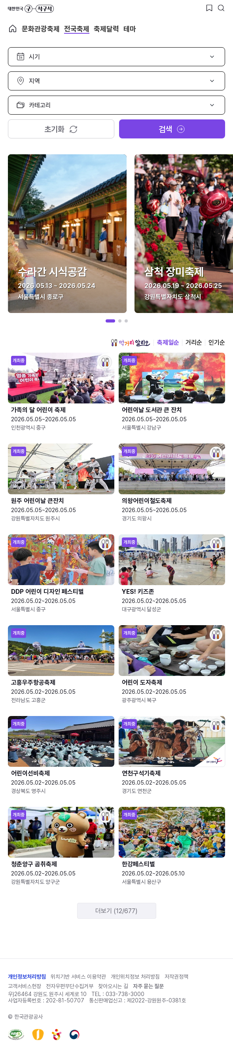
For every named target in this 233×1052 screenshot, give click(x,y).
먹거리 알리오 (130, 343)
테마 (129, 29)
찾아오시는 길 (113, 986)
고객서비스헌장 (24, 986)
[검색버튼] (221, 8)
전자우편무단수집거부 (69, 986)
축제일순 (168, 342)
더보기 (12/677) (116, 911)
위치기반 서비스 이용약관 (78, 976)
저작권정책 (176, 976)
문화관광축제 (41, 29)
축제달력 (106, 29)
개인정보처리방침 (27, 976)
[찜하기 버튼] (209, 8)
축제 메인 (12, 28)
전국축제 (76, 29)
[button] (110, 321)
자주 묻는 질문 (148, 986)
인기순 (216, 342)
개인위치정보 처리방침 (135, 976)
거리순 (194, 342)
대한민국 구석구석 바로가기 (31, 9)
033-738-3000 (125, 994)
